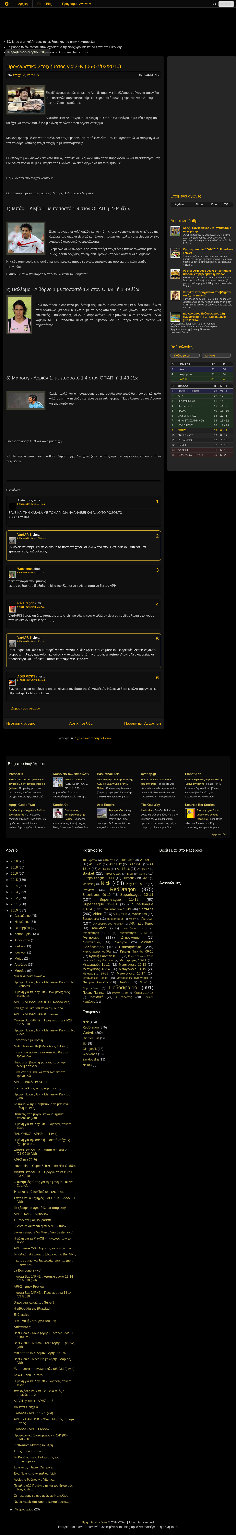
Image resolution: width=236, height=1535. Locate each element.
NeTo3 (87, 1065)
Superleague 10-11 (136, 894)
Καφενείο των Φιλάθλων (71, 774)
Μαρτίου (21, 970)
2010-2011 (109, 860)
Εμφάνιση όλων (220, 834)
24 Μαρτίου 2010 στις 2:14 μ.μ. (31, 680)
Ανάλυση (99, 928)
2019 (15, 861)
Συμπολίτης (124, 997)
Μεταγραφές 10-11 (132, 960)
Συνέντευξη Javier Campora (33, 1467)
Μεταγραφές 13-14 (96, 969)
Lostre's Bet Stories (200, 804)
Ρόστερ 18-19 (120, 992)
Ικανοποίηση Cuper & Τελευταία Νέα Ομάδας (45, 1165)
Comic (143, 873)
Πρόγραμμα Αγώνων (76, 3)
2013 (15, 892)
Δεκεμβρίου (23, 915)
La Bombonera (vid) (27, 1270)
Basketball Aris (108, 774)
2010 (15, 910)
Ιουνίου (20, 952)
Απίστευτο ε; (22, 1327)
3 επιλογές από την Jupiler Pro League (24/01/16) (207, 814)
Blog (130, 873)
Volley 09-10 (120, 914)
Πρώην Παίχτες (93, 992)
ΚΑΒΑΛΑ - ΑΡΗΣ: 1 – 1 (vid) (33, 1413)
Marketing (89, 884)
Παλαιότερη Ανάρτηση (142, 723)
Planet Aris (193, 774)
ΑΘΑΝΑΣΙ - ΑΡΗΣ (74, 779)
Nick (106, 883)
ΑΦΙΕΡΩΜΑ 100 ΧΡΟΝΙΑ (108, 923)
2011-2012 (127, 860)
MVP (145, 878)
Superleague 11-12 (119, 899)
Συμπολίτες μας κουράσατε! (33, 1220)
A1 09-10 (146, 860)
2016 (15, 873)
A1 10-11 (95, 864)
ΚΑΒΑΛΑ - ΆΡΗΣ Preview (31, 1429)
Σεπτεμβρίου (24, 934)
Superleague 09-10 (97, 894)
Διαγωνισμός (91, 942)
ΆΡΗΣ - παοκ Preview (29, 1286)
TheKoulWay (150, 804)
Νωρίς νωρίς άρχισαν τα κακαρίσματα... (41, 1501)
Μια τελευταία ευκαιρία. (30, 976)
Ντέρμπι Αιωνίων (95, 982)
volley (132, 918)
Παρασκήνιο (90, 988)
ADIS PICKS (26, 676)
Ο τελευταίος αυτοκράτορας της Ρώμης (75, 814)
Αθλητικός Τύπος (141, 923)
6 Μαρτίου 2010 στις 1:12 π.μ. (31, 572)
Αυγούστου (23, 940)
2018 (15, 867)
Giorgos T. (90, 1048)
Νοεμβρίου (22, 921)
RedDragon (25, 603)
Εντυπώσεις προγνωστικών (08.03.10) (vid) (44, 1368)
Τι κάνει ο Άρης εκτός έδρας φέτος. (38, 1088)
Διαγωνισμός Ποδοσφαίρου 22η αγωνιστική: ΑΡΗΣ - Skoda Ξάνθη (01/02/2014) (205, 317)
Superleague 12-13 (100, 904)
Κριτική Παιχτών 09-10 (136, 951)
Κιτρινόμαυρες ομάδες (97, 951)
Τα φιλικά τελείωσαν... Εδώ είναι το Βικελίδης (45, 1254)
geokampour (115, 918)
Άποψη (147, 918)
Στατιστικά (96, 997)
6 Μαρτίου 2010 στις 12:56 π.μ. (31, 538)
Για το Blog (45, 3)
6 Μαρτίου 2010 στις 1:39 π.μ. (31, 641)
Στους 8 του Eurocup (28, 1451)
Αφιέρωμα (91, 937)
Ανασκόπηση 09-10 (135, 928)
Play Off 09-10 (136, 884)
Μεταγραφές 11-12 (96, 964)
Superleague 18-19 (117, 909)
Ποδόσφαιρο (182, 355)
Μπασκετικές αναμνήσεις (132, 977)
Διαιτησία (120, 942)
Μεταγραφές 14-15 (132, 969)
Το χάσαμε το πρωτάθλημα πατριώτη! (40, 1208)
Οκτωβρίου (23, 928)
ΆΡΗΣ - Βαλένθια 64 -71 (31, 1082)
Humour (128, 878)
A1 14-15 (104, 868)
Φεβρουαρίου (24, 1509)
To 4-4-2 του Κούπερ (28, 1375)
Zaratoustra (91, 918)
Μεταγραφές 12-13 (132, 964)
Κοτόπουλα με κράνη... (29, 1040)
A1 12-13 (135, 864)
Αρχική (23, 3)
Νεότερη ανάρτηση (22, 723)
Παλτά (144, 982)
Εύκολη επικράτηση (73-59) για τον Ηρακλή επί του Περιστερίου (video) (27, 784)
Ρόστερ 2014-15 (143, 992)
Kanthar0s (60, 804)
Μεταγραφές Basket (95, 977)
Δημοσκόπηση (131, 937)
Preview (88, 890)
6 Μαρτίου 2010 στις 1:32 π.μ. (31, 607)
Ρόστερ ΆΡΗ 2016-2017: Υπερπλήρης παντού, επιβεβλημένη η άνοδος (207, 272)
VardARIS (24, 534)
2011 (15, 904)
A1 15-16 (123, 868)
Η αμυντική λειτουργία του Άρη (35, 1321)
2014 (15, 886)
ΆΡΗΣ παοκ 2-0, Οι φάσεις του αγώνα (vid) (44, 1248)
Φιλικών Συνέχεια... (27, 1407)
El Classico (21, 1314)
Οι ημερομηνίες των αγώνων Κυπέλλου (41, 1495)
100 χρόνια (90, 860)
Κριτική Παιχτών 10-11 (105, 956)
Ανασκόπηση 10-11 (96, 932)
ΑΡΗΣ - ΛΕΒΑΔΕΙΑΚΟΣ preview (36, 1014)
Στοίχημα (19, 75)
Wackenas (25, 568)
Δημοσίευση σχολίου (25, 708)
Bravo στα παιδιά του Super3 (34, 1302)
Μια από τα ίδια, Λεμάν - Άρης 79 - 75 (40, 1353)
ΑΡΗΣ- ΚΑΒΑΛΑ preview (31, 1214)
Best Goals (113, 873)
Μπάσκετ (211, 355)
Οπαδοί (124, 982)
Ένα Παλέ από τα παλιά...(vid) (35, 1473)
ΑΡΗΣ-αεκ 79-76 (25, 1159)
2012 (15, 898)
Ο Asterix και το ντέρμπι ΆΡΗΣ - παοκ (40, 1226)
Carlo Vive (147, 810)
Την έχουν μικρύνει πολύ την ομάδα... (40, 1008)
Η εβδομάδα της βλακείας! (32, 1308)
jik (84, 1043)
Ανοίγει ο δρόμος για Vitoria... (34, 1479)
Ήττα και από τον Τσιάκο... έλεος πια (39, 1191)
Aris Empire (106, 804)
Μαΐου (19, 958)
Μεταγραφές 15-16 (95, 973)
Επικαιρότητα (130, 947)
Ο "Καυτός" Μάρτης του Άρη (33, 1445)
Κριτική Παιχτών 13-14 (100, 960)
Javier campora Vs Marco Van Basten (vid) (43, 1232)
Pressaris (16, 774)
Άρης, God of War (22, 804)
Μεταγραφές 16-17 (131, 973)
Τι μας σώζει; (116, 810)
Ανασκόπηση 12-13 (133, 932)
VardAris (33, 75)
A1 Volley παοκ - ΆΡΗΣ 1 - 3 (33, 1400)
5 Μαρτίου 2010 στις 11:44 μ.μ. (31, 504)
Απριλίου (21, 964)
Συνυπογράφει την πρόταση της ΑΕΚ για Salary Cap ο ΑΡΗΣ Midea (115, 784)
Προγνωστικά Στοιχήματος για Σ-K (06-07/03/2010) (63, 66)
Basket (88, 873)
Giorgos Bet (91, 1038)
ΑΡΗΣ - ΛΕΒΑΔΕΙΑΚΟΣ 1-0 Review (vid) (42, 1002)
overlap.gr (148, 774)
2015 (15, 879)
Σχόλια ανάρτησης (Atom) (93, 738)
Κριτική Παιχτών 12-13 (140, 956)
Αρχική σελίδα (81, 723)
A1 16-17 (143, 868)
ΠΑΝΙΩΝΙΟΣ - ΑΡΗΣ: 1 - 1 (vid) (35, 1133)
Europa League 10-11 (98, 878)
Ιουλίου (20, 946)
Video (97, 914)
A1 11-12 (115, 864)
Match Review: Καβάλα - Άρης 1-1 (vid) (41, 1046)
